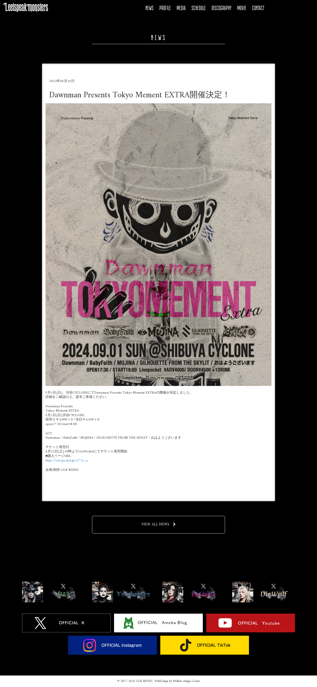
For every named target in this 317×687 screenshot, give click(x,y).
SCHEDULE (198, 8)
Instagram (298, 8)
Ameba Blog (281, 8)
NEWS (149, 8)
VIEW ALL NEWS (158, 524)
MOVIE (241, 8)
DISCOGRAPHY (221, 8)
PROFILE (165, 8)
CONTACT (258, 8)
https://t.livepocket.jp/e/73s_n (67, 461)
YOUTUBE (290, 8)
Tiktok (306, 8)
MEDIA (181, 8)
